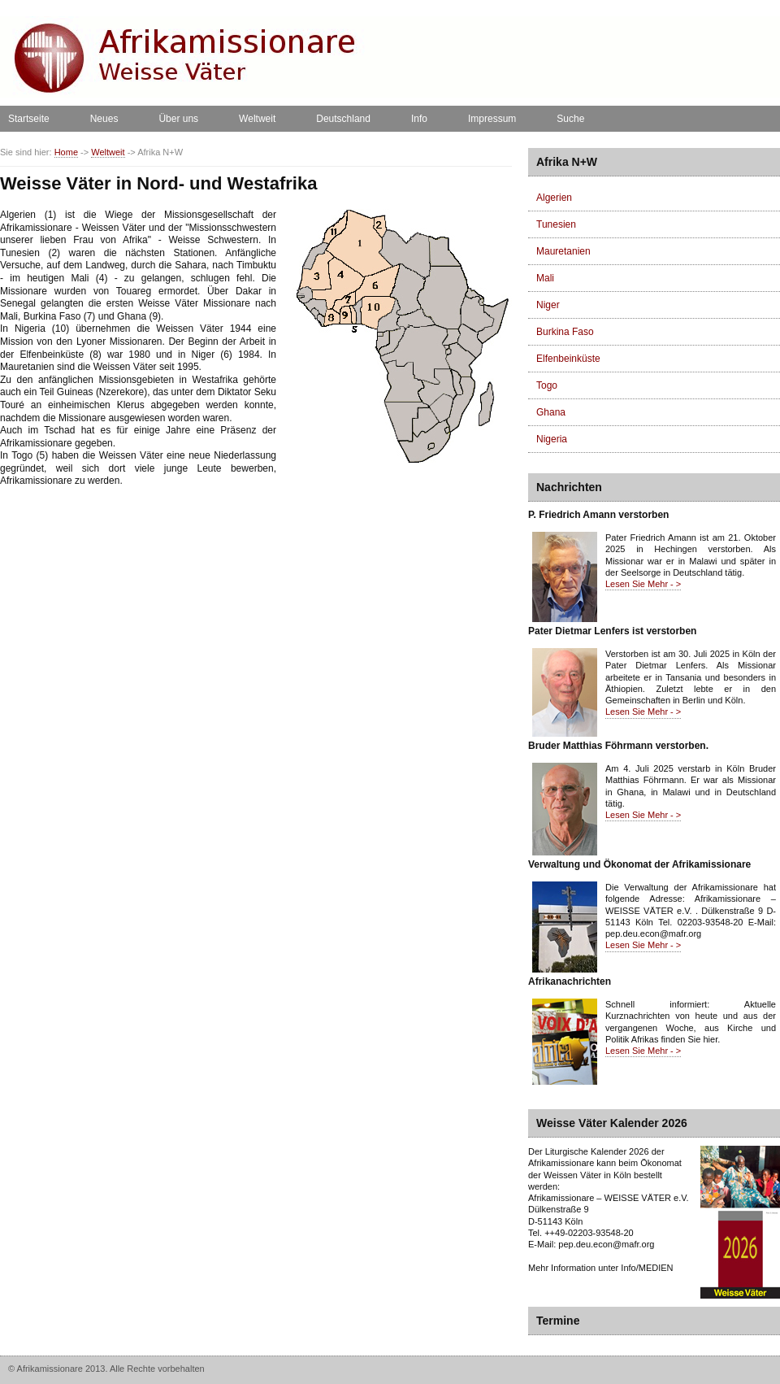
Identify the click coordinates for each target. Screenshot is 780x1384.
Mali (545, 278)
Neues (104, 118)
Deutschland (343, 118)
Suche (570, 118)
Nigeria (551, 439)
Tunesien (556, 224)
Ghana (551, 412)
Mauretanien (563, 251)
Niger (548, 305)
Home (66, 152)
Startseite (29, 118)
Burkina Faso (565, 331)
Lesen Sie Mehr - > (643, 584)
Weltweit (257, 118)
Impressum (492, 118)
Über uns (178, 118)
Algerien (554, 197)
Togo (546, 385)
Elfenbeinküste (568, 358)
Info (419, 118)
